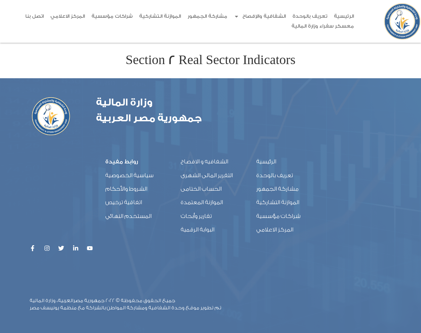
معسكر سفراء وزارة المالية (322, 26)
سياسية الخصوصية (129, 175)
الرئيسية (344, 16)
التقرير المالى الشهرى (207, 175)
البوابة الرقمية (197, 229)
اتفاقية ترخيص (123, 202)
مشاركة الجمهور (207, 16)
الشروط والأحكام (126, 189)
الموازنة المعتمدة (202, 202)
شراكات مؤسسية (112, 16)
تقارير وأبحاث (196, 216)
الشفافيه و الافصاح (204, 161)
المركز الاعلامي (67, 16)
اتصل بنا (34, 16)
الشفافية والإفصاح (260, 16)
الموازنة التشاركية (160, 16)
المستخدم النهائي (128, 216)
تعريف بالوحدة (309, 16)
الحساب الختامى (201, 189)
